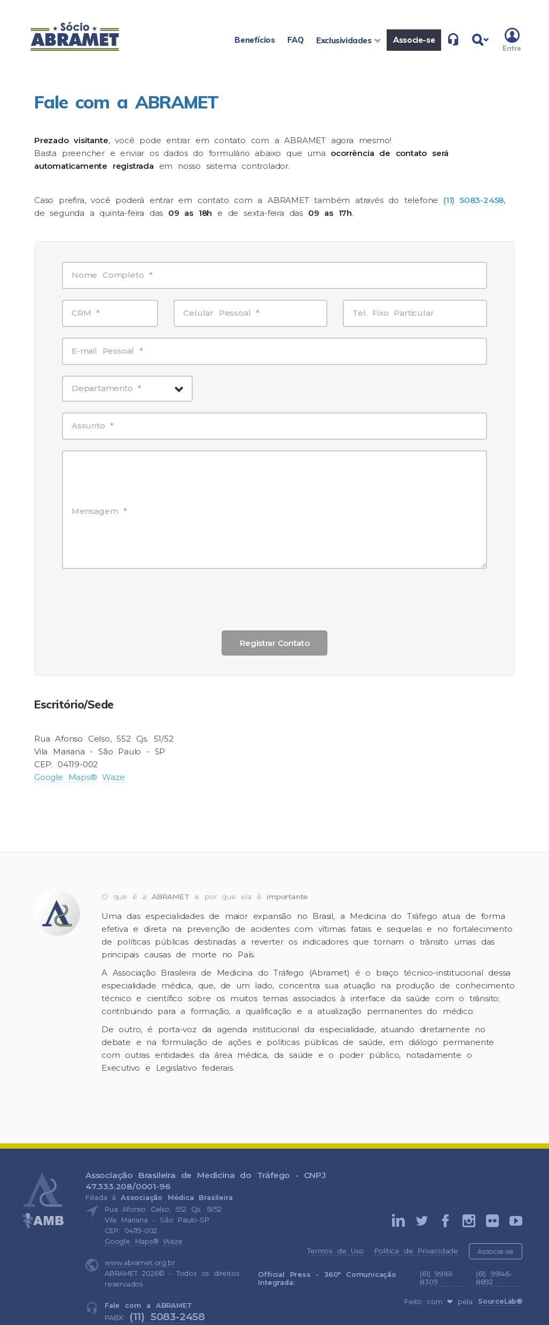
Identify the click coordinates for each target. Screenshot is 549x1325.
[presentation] (274, 599)
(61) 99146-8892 (494, 1278)
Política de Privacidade (416, 1251)
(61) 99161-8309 (437, 1278)
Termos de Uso (335, 1251)
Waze (113, 777)
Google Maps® (65, 777)
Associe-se (495, 1252)
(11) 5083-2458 (167, 1316)
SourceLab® (500, 1301)
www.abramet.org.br (140, 1263)
